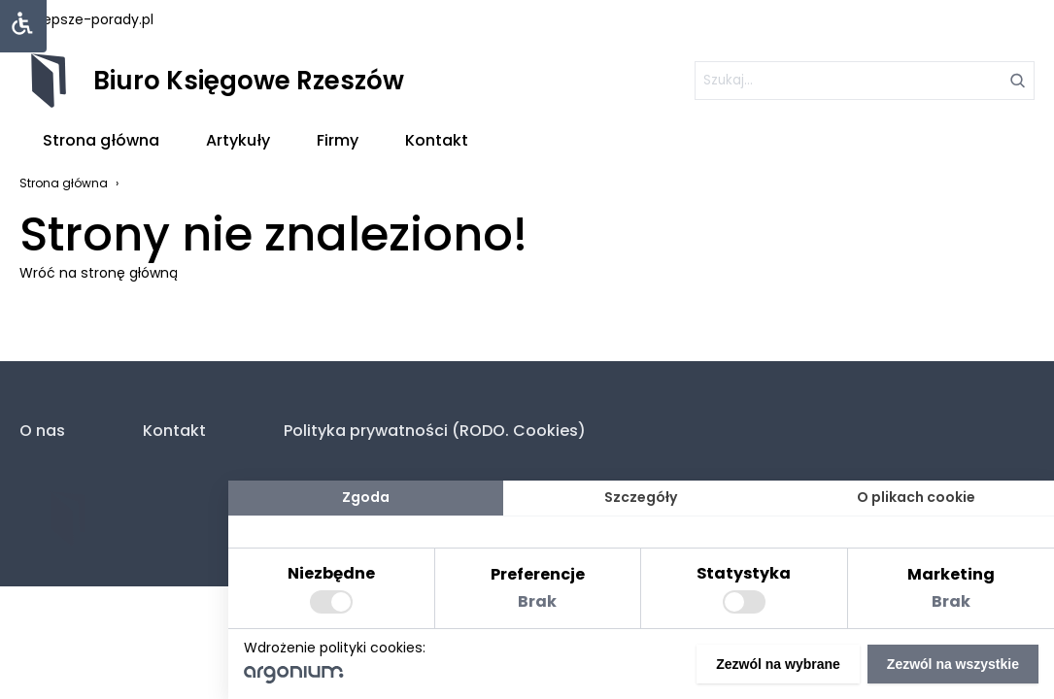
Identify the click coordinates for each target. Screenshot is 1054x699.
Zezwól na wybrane (778, 664)
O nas (42, 430)
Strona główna (101, 140)
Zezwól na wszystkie (953, 664)
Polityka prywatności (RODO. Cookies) (435, 430)
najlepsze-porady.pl (86, 19)
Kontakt (436, 140)
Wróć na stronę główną (98, 273)
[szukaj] (865, 80)
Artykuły (238, 140)
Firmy (337, 140)
